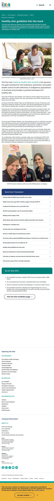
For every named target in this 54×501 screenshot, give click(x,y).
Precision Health (6, 365)
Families (4, 400)
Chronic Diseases (6, 361)
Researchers (5, 404)
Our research (11, 15)
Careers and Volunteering (9, 388)
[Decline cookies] (37, 495)
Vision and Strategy (7, 426)
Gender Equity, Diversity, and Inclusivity (12, 435)
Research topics (6, 374)
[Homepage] (6, 5)
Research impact (23, 15)
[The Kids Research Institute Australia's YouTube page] (13, 467)
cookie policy (39, 490)
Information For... (8, 396)
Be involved (6, 378)
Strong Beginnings (7, 367)
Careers (36, 478)
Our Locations (5, 433)
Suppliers (4, 406)
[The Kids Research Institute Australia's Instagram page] (6, 467)
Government (5, 408)
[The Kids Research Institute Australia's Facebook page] (3, 467)
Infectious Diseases (7, 363)
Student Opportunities (8, 390)
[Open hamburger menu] (50, 5)
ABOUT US (5, 423)
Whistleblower (16, 478)
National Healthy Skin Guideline (26, 82)
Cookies (31, 478)
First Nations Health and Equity (10, 359)
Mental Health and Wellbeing (10, 369)
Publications (5, 431)
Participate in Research (8, 386)
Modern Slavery (24, 478)
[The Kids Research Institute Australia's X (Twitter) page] (9, 467)
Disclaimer (4, 478)
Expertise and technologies (9, 372)
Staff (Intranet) (6, 410)
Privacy (9, 478)
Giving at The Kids (6, 383)
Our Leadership (6, 429)
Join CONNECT (5, 381)
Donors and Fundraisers (8, 402)
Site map (41, 478)
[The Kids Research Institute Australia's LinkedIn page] (16, 467)
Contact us (4, 392)
